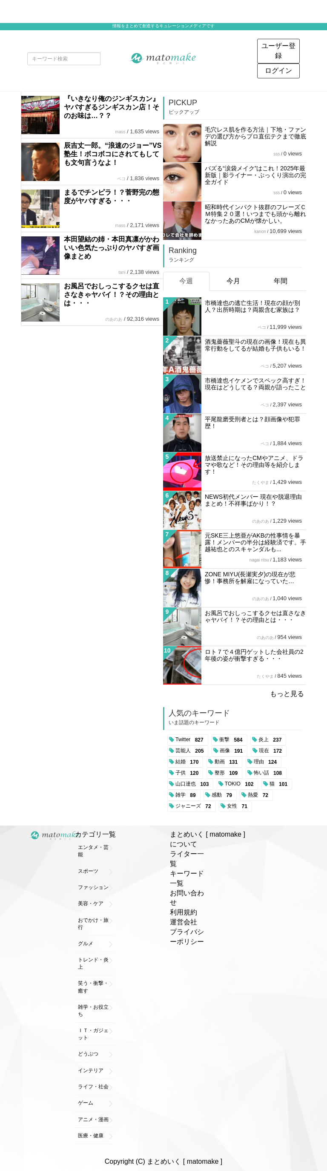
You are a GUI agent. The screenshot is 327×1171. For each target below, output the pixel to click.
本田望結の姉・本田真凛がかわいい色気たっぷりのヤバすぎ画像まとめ (111, 248)
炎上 (271, 740)
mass (120, 131)
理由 (267, 762)
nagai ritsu (259, 560)
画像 (233, 751)
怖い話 (269, 773)
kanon (260, 231)
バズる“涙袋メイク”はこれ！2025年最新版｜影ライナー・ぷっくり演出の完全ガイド (255, 175)
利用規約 (183, 912)
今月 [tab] (233, 281)
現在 (272, 751)
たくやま (260, 482)
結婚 (188, 762)
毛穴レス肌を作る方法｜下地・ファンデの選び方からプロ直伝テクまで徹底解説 (255, 136)
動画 (228, 762)
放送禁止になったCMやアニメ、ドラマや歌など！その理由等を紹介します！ (254, 465)
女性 (238, 806)
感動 (223, 795)
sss (276, 154)
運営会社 (183, 922)
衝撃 (232, 740)
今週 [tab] (186, 281)
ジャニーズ (194, 806)
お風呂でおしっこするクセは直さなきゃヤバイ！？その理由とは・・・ (111, 294)
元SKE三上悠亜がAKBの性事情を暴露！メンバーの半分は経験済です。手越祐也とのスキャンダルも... (255, 542)
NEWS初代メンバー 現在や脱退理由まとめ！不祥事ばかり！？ (253, 500)
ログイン (278, 70)
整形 (228, 773)
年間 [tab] (280, 281)
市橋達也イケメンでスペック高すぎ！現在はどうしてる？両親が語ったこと (255, 384)
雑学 (187, 795)
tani (121, 272)
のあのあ (113, 319)
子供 (188, 773)
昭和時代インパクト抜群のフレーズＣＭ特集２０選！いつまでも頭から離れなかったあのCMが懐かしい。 (255, 214)
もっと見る (287, 693)
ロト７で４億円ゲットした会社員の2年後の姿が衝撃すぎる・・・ (254, 655)
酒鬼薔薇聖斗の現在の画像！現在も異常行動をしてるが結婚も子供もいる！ (255, 345)
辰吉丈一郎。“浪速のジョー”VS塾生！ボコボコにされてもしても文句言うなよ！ (112, 154)
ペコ (121, 178)
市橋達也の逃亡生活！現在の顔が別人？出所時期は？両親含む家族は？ (252, 306)
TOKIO (240, 784)
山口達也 (193, 784)
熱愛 (259, 795)
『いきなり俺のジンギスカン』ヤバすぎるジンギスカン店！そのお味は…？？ (111, 107)
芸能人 (191, 751)
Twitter (191, 740)
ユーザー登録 (278, 50)
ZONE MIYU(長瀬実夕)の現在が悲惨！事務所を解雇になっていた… (250, 577)
